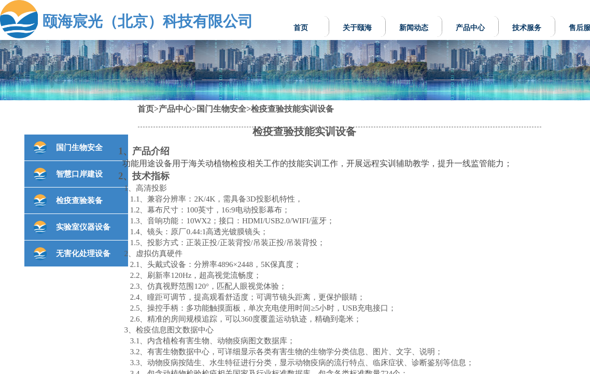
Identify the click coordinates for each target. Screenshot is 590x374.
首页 (300, 28)
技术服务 (526, 28)
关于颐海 (357, 28)
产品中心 (470, 28)
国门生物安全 (221, 108)
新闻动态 (413, 28)
